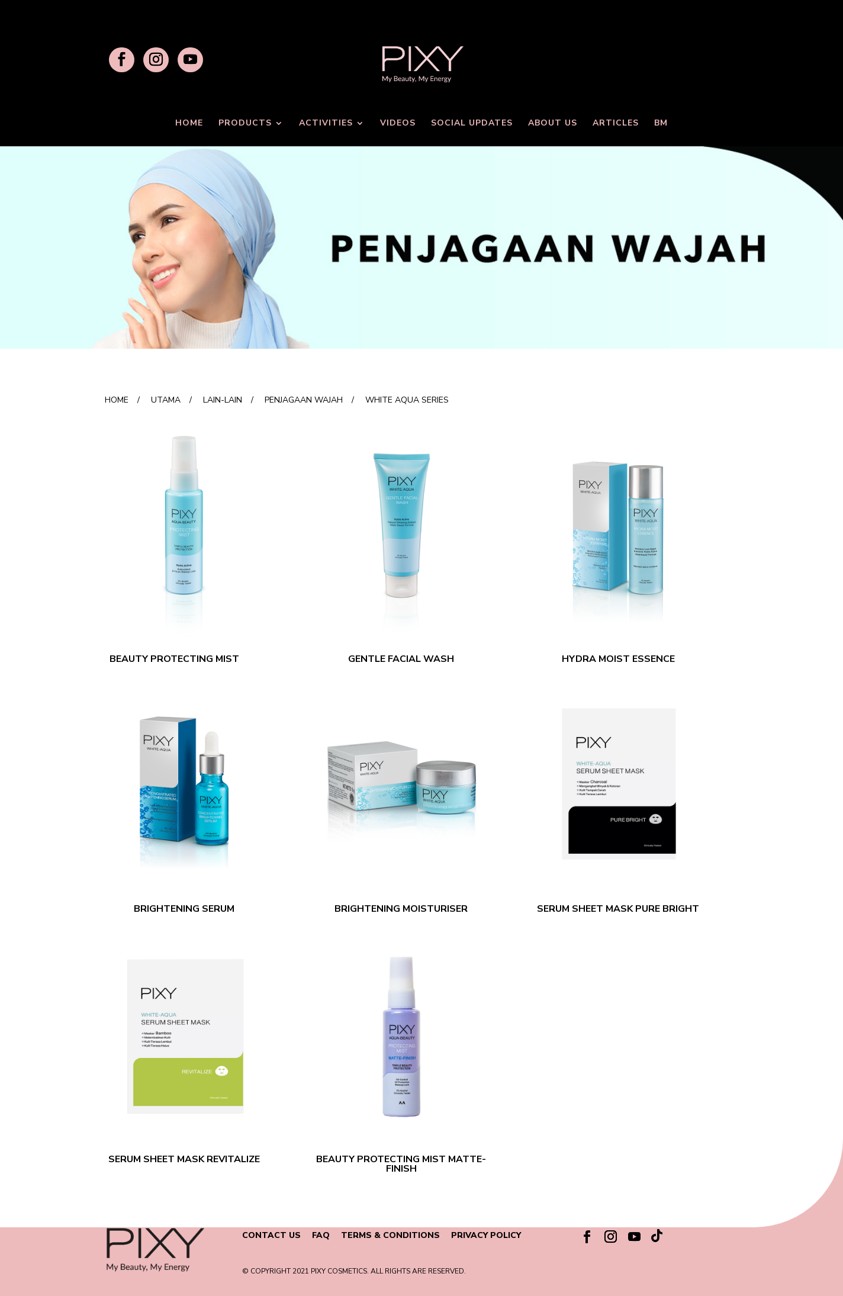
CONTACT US (271, 1235)
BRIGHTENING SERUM (184, 908)
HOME (189, 123)
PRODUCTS (245, 123)
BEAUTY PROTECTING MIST (174, 658)
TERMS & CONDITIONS (390, 1235)
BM (661, 123)
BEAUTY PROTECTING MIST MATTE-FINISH (401, 1164)
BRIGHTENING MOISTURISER (401, 908)
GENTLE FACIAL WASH (401, 658)
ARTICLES (616, 123)
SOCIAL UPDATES (472, 123)
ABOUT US (552, 123)
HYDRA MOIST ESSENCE (618, 658)
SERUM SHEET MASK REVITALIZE (184, 1159)
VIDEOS (398, 123)
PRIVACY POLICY (486, 1235)
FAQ (321, 1235)
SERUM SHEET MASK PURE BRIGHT (618, 908)
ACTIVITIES (326, 123)
